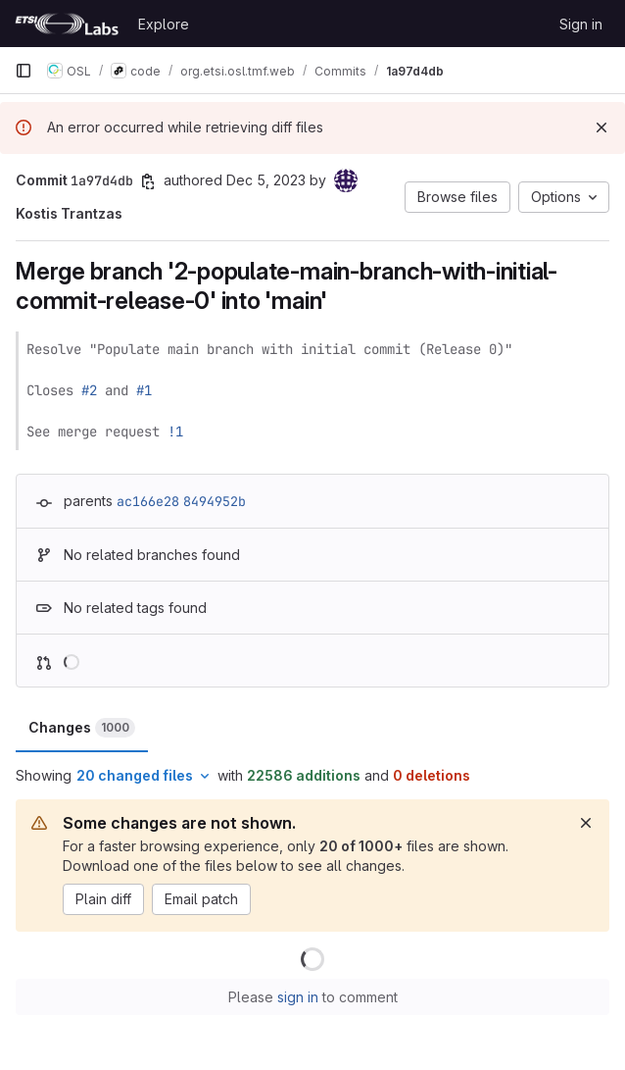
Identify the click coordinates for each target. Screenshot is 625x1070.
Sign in (580, 24)
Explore (163, 24)
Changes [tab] (81, 728)
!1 (175, 431)
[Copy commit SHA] (148, 181)
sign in (297, 997)
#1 (144, 390)
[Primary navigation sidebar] (23, 70)
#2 (89, 390)
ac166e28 (148, 501)
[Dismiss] (601, 127)
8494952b (214, 501)
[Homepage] (66, 23)
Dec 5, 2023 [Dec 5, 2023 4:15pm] (266, 180)
